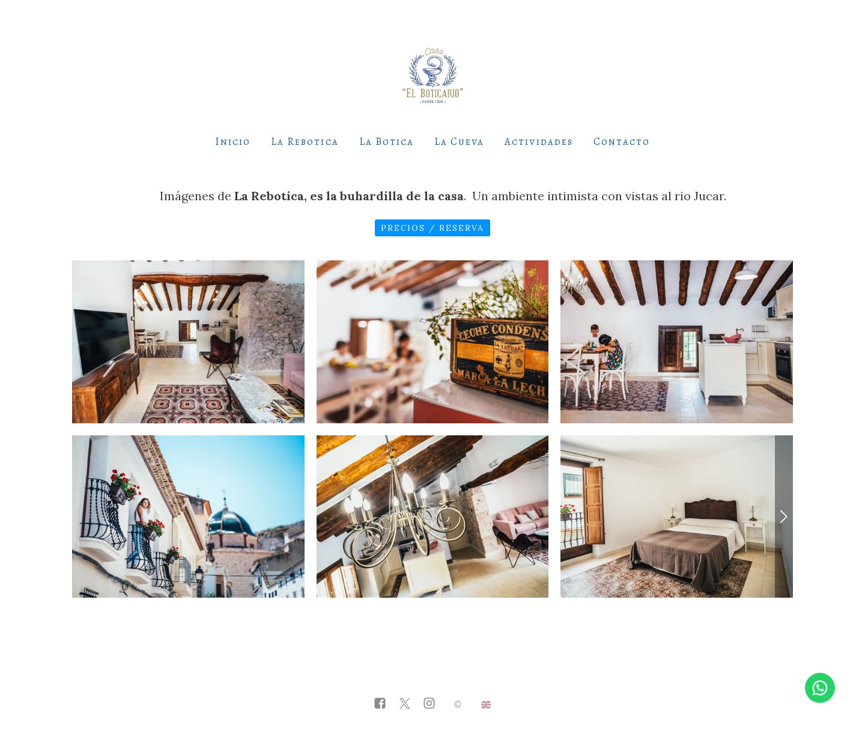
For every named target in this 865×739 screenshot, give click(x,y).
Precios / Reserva (432, 227)
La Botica (386, 142)
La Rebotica (304, 142)
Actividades (538, 142)
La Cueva (459, 142)
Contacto (621, 142)
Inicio (232, 142)
